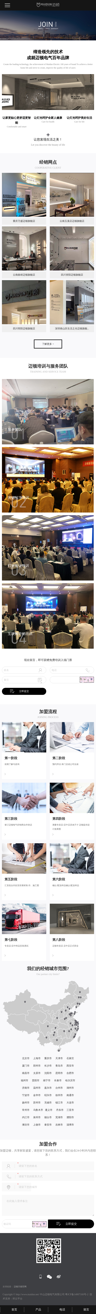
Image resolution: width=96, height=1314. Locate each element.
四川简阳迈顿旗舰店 (24, 328)
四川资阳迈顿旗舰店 (72, 274)
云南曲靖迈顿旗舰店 (24, 274)
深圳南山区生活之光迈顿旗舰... (72, 328)
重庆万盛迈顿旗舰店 (24, 221)
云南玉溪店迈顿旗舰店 (72, 221)
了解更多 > (48, 344)
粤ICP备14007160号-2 (76, 1294)
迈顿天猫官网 (20, 1286)
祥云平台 (17, 1298)
